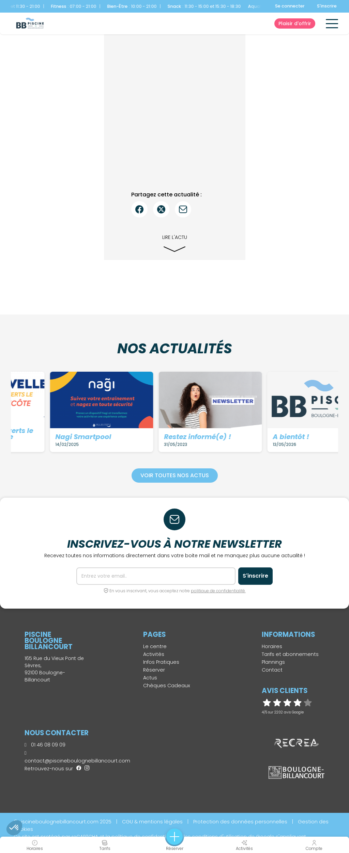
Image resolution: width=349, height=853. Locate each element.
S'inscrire (327, 6)
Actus (150, 677)
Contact (272, 669)
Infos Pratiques (161, 662)
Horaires (272, 646)
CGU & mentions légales (152, 821)
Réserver (154, 669)
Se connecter (290, 6)
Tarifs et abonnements (290, 654)
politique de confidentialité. (218, 591)
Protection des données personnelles (240, 821)
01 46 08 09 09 (45, 744)
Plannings (273, 662)
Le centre (155, 646)
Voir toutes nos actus (174, 475)
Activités (153, 654)
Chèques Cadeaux (166, 685)
